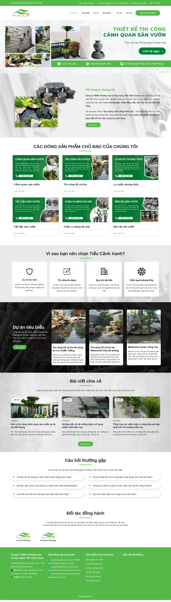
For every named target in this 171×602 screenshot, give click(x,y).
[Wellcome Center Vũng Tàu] (144, 353)
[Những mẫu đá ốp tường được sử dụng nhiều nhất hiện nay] (85, 407)
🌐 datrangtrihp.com (57, 574)
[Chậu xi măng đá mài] (85, 227)
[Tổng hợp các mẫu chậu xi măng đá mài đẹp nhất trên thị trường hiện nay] (136, 407)
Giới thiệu (86, 13)
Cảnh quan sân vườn (94, 560)
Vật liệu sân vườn (93, 572)
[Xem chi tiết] (20, 191)
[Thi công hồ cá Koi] (85, 185)
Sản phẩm (107, 13)
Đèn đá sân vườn (93, 581)
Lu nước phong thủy (94, 564)
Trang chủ (74, 13)
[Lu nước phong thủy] (135, 185)
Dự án (96, 13)
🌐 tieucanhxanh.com (57, 560)
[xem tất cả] (85, 444)
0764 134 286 (86, 3)
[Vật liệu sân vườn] (35, 227)
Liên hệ (129, 13)
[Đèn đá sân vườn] (135, 227)
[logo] (21, 13)
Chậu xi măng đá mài (94, 568)
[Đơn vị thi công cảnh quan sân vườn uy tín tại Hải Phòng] (34, 407)
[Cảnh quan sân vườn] (35, 185)
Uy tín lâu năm (29, 280)
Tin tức (119, 13)
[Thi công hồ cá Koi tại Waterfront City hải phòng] (106, 354)
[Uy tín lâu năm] (29, 271)
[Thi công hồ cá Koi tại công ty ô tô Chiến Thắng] (68, 354)
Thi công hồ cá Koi (93, 576)
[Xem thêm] (93, 125)
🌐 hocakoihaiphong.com (59, 567)
